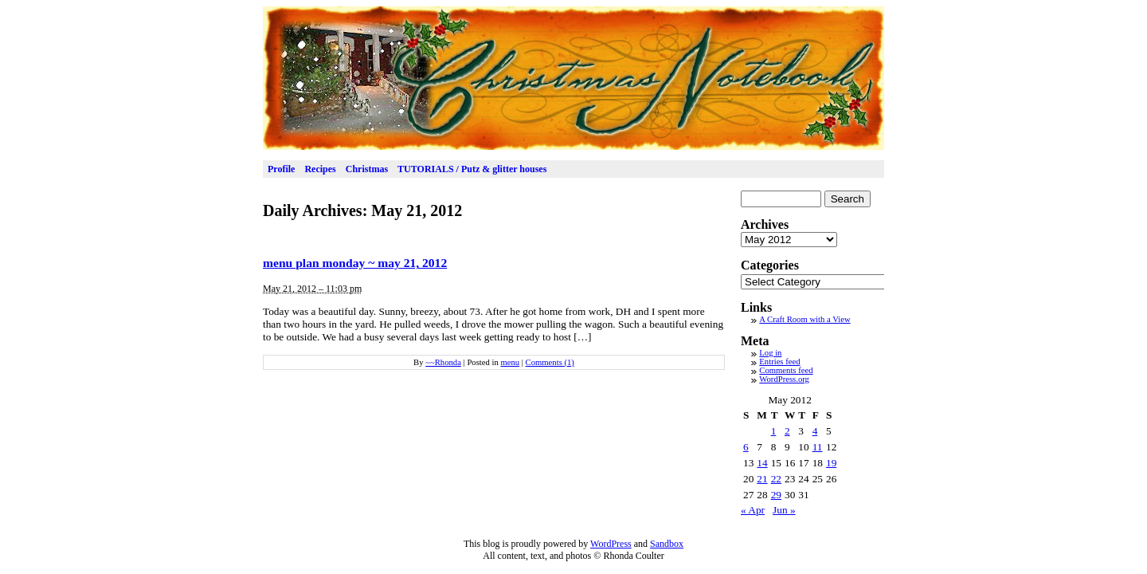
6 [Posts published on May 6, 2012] (746, 447)
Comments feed (785, 370)
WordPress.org (784, 379)
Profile (281, 169)
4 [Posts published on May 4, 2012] (815, 431)
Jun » (784, 510)
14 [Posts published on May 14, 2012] (762, 463)
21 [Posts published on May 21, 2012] (762, 479)
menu (509, 362)
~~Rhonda (443, 362)
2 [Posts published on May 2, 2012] (787, 431)
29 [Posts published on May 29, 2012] (776, 495)
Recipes (319, 169)
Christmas (367, 169)
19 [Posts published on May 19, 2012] (831, 463)
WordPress (611, 543)
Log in (770, 352)
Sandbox (666, 543)
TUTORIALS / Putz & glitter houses (471, 169)
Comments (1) (550, 362)
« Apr (753, 510)
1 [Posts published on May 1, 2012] (774, 431)
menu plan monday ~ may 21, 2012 (355, 262)
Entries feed (779, 361)
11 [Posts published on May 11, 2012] (817, 447)
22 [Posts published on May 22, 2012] (776, 479)
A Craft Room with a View (804, 319)
